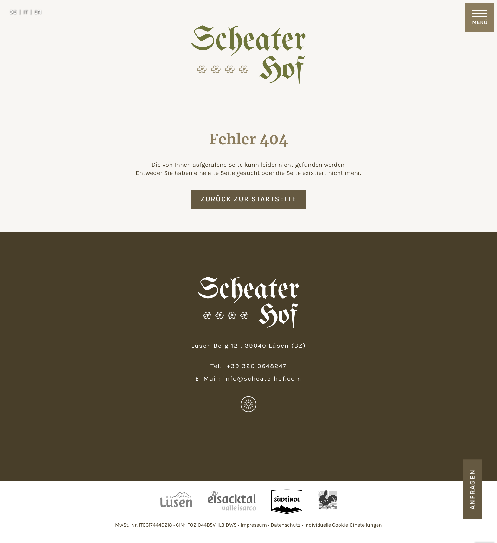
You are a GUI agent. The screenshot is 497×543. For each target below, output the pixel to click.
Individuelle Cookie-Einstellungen (343, 525)
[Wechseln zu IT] (27, 12)
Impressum (254, 525)
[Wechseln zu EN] (37, 12)
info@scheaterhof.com (262, 378)
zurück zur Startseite (248, 199)
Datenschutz (285, 525)
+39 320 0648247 (257, 366)
